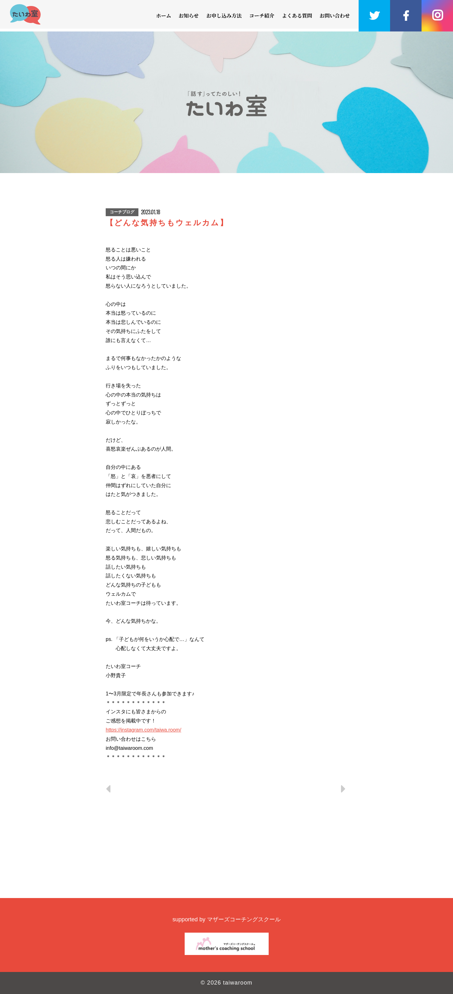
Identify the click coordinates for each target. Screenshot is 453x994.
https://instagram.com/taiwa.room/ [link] (143, 730)
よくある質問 (297, 15)
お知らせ (189, 15)
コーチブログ (122, 212)
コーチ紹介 (261, 15)
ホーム (163, 15)
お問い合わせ (335, 15)
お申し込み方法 (224, 15)
